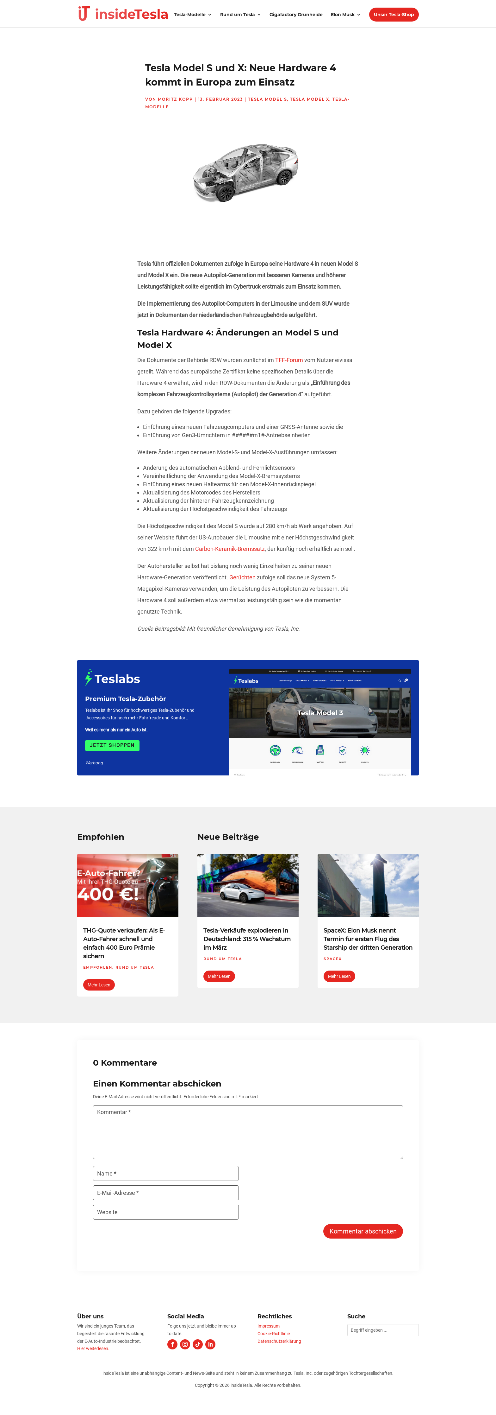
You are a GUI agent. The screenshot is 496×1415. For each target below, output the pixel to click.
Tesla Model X (309, 99)
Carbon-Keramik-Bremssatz (230, 548)
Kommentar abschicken (363, 1231)
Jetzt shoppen (112, 745)
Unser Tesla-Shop (394, 14)
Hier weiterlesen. (93, 1348)
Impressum (268, 1326)
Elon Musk (343, 14)
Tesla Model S (267, 99)
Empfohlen (97, 967)
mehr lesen (99, 984)
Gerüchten (242, 577)
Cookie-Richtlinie (273, 1333)
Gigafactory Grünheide (296, 14)
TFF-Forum (289, 360)
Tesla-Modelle (190, 14)
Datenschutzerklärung (279, 1341)
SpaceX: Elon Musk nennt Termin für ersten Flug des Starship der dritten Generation (368, 939)
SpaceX (333, 959)
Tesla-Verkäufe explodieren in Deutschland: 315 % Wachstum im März (247, 939)
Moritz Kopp (175, 99)
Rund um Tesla (237, 14)
